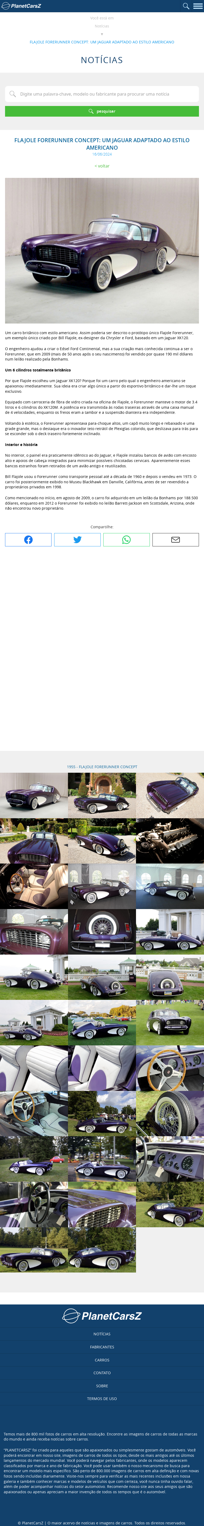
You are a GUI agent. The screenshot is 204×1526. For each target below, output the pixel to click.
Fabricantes (102, 1346)
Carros (102, 1360)
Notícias (102, 25)
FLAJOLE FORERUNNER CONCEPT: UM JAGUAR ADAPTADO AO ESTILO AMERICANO (102, 41)
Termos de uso (102, 1398)
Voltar (104, 166)
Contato (102, 1372)
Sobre (102, 1385)
